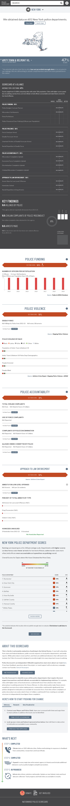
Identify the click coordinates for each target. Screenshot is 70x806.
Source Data (27, 672)
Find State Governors (20, 717)
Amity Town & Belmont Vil (16, 60)
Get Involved (44, 793)
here (64, 663)
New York (33, 9)
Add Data (14, 328)
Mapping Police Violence (60, 334)
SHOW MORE (35, 616)
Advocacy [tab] (7, 705)
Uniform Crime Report (39, 376)
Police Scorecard (5, 3)
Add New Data (35, 634)
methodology (10, 672)
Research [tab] (16, 705)
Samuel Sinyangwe (22, 667)
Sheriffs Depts (40, 23)
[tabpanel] (35, 720)
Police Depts (29, 23)
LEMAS (65, 376)
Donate (28, 793)
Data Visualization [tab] (28, 705)
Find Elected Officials (18, 729)
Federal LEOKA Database (60, 295)
